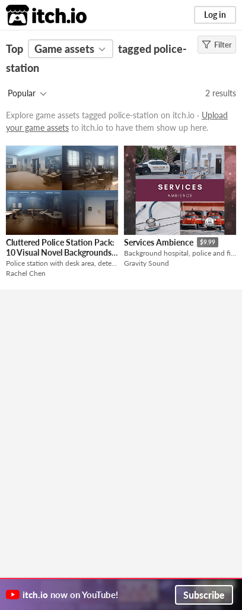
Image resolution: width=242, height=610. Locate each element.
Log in (215, 15)
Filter (217, 44)
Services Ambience (158, 242)
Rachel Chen (26, 273)
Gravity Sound (146, 263)
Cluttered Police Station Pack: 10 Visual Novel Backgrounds (60, 247)
